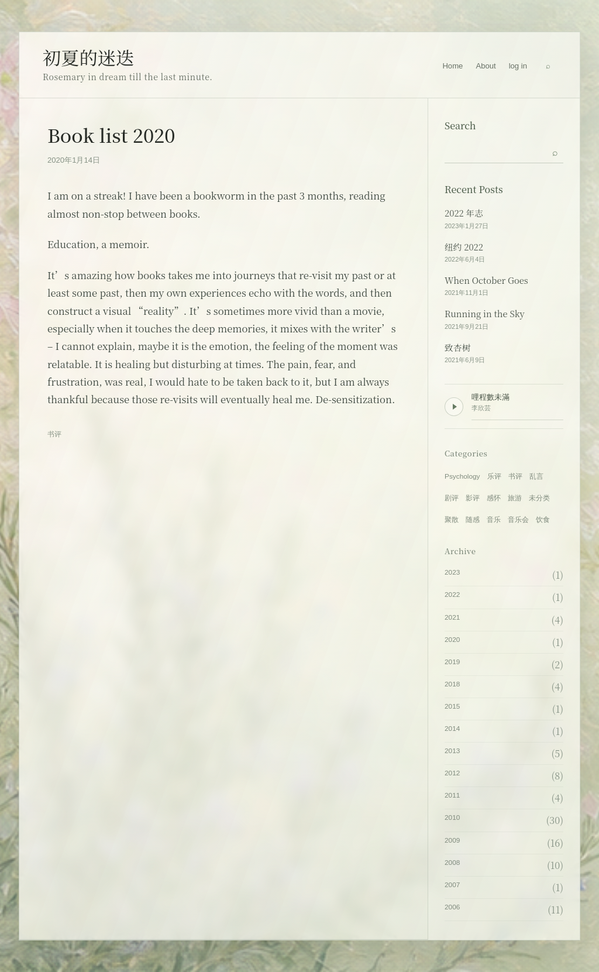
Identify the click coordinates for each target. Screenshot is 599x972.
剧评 (452, 498)
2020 (452, 640)
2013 (452, 751)
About (485, 65)
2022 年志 (464, 213)
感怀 (494, 498)
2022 (452, 594)
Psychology (462, 476)
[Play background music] (454, 406)
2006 (452, 907)
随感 (473, 520)
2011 (452, 795)
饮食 (543, 520)
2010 (452, 817)
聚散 (452, 520)
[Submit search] (555, 151)
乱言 (536, 476)
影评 (473, 498)
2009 (452, 840)
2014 (452, 728)
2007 (452, 885)
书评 (54, 434)
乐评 (494, 476)
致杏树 (457, 347)
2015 (452, 706)
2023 (452, 572)
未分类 (539, 498)
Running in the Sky (485, 314)
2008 (452, 862)
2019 (452, 662)
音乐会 (518, 520)
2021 (452, 617)
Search (460, 125)
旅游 (515, 498)
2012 (452, 773)
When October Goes (486, 280)
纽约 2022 (464, 247)
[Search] (548, 66)
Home (452, 65)
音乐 (494, 520)
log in (518, 65)
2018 (452, 684)
